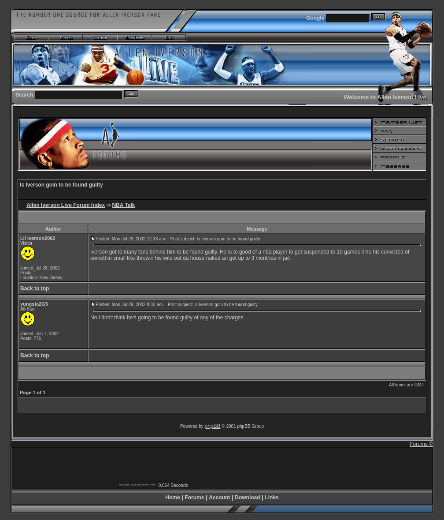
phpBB (213, 426)
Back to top (34, 288)
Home (172, 497)
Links (271, 497)
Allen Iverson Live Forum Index (65, 205)
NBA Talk (123, 205)
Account (219, 497)
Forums (194, 497)
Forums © (421, 444)
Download (247, 497)
